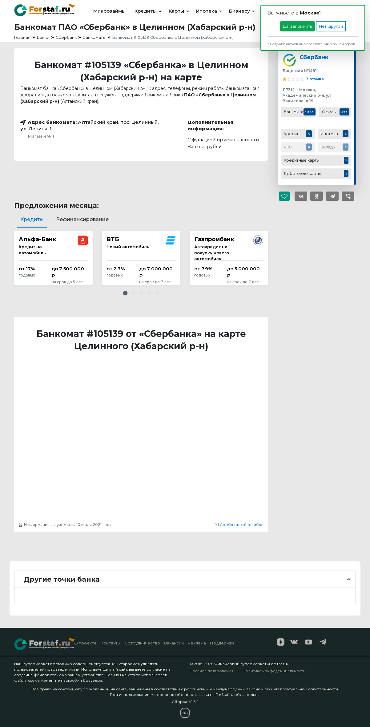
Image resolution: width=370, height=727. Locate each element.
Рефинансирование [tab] (82, 219)
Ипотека (206, 11)
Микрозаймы (109, 11)
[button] (125, 293)
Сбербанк (314, 57)
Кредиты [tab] (32, 219)
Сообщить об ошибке (239, 524)
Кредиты (146, 11)
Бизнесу (239, 11)
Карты (176, 11)
